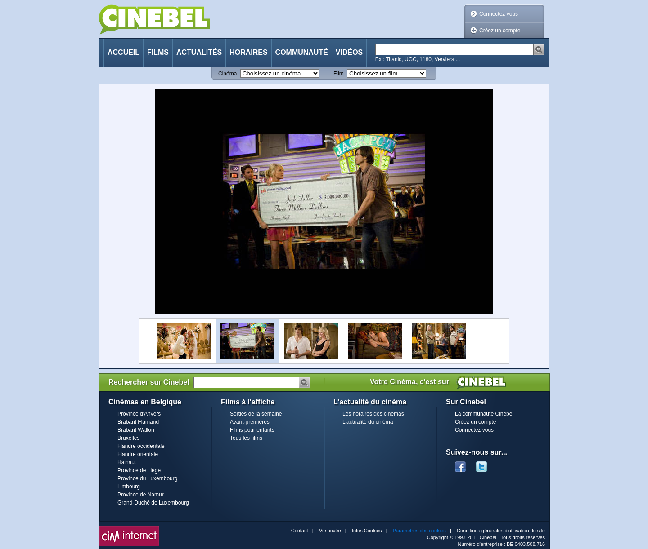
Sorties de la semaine (256, 414)
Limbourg (128, 486)
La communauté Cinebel (484, 414)
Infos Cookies (367, 530)
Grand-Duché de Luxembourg (153, 503)
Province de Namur (140, 494)
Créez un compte (499, 30)
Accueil (124, 52)
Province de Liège (139, 470)
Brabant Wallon (135, 430)
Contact (299, 530)
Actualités (199, 52)
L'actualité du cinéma (367, 422)
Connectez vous (498, 14)
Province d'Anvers (139, 414)
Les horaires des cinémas (373, 414)
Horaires (248, 52)
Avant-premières (250, 422)
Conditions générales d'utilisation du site (501, 530)
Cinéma (227, 74)
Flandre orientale (137, 454)
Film (338, 74)
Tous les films (246, 438)
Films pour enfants (252, 430)
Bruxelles (128, 438)
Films (158, 52)
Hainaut (126, 462)
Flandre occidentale (141, 446)
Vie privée (330, 530)
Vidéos (349, 52)
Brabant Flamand (138, 422)
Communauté (301, 52)
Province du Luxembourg (147, 478)
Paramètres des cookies (419, 530)
